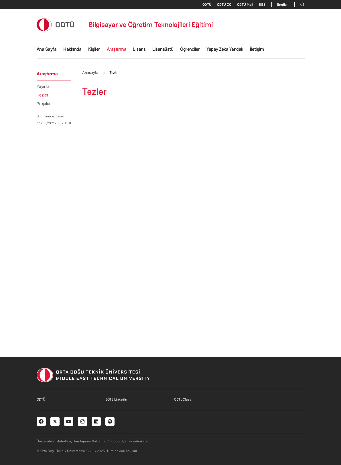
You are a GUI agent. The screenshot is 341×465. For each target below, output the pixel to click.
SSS (262, 4)
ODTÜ (206, 4)
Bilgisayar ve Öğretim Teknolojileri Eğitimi (150, 24)
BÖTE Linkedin (116, 399)
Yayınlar (44, 87)
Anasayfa (90, 72)
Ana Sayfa (47, 49)
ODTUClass (182, 399)
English (283, 4)
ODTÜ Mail (245, 4)
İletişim (257, 49)
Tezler (42, 95)
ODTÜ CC (224, 4)
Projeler (43, 104)
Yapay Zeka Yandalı (224, 49)
